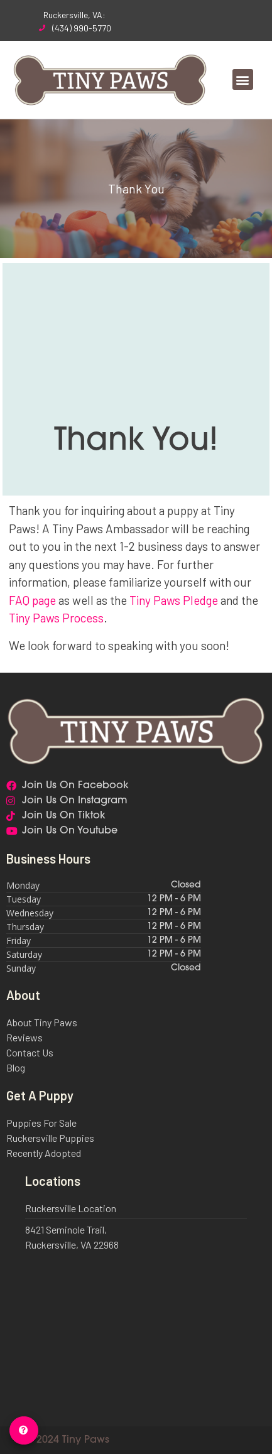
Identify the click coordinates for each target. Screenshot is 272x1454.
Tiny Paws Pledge (173, 600)
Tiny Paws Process (56, 617)
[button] (242, 79)
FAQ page (32, 600)
